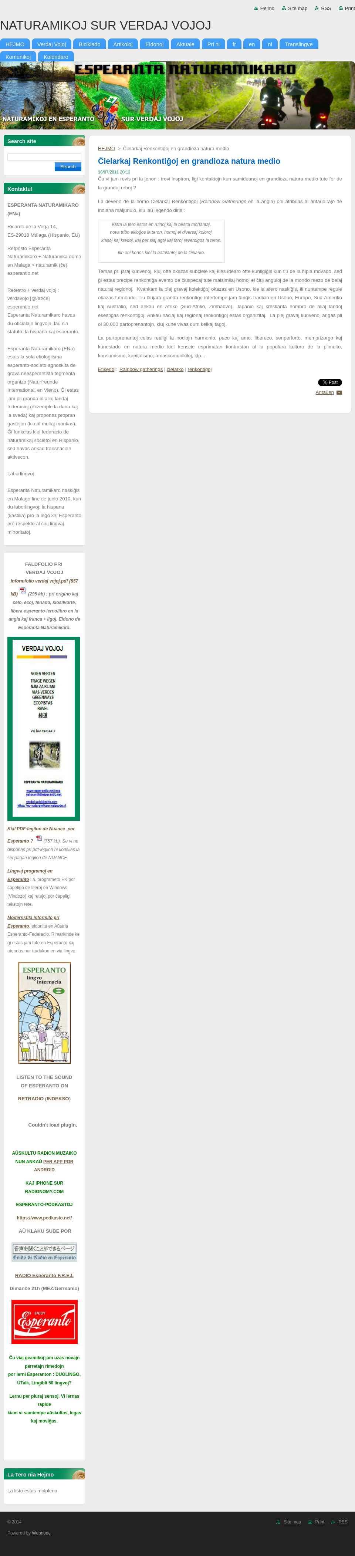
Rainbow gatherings (141, 369)
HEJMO (106, 148)
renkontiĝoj (200, 369)
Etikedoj (106, 369)
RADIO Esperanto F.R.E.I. (44, 1275)
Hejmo (267, 8)
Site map (297, 8)
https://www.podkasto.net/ (44, 1218)
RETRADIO (31, 1098)
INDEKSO (58, 1098)
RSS (326, 8)
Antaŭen (325, 392)
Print (350, 8)
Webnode (41, 1533)
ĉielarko (175, 369)
